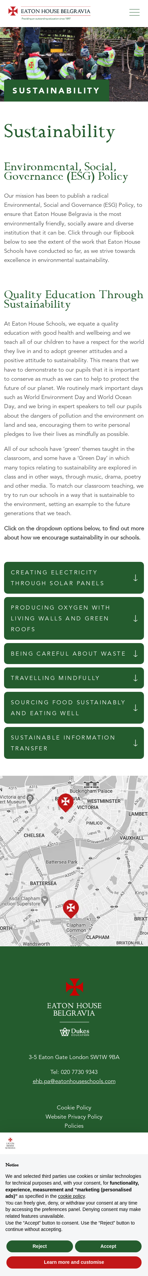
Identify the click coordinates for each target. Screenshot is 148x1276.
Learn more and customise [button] (74, 1262)
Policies (74, 1126)
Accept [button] (108, 1246)
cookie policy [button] (71, 1196)
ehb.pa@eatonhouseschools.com (74, 1081)
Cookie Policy (74, 1108)
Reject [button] (39, 1246)
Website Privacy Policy (74, 1117)
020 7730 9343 (79, 1072)
